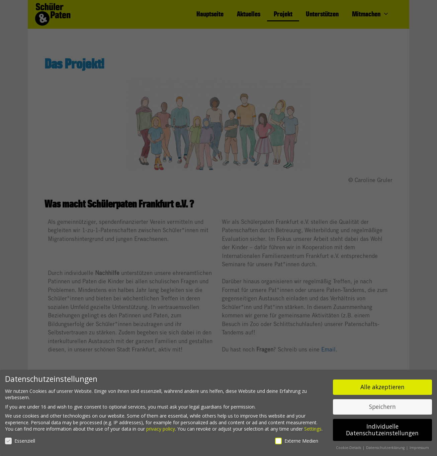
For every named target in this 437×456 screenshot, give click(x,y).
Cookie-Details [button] (349, 445)
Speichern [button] (382, 405)
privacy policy (160, 427)
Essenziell (20, 438)
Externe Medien (296, 438)
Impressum (419, 445)
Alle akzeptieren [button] (382, 385)
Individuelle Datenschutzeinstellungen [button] (382, 427)
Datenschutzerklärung (386, 445)
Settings (313, 427)
